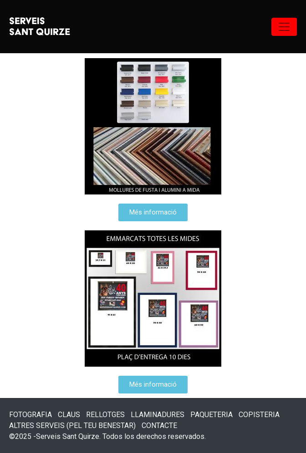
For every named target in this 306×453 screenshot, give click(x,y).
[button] (153, 212)
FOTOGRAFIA (30, 414)
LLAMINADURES (157, 414)
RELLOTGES (105, 414)
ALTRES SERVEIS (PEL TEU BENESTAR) (72, 425)
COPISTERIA (259, 414)
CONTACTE (159, 425)
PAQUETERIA (211, 414)
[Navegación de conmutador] (284, 27)
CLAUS (69, 414)
